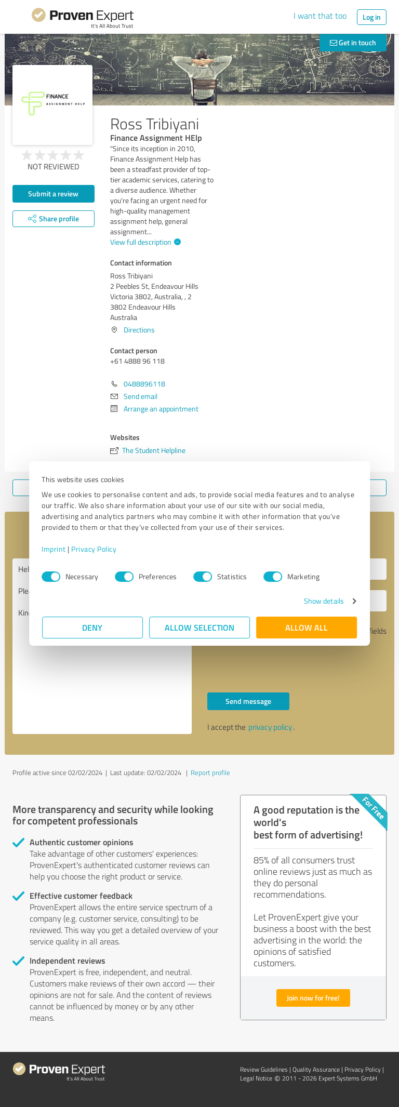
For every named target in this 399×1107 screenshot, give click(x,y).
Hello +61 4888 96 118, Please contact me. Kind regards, (102, 646)
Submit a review (53, 193)
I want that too (320, 15)
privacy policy (270, 727)
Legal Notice (256, 1078)
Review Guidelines (264, 1069)
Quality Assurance (316, 1069)
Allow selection (199, 627)
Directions (139, 330)
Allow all (306, 627)
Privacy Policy (94, 549)
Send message (248, 701)
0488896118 (144, 384)
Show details (323, 601)
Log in (372, 17)
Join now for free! (313, 998)
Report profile (210, 772)
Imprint (54, 549)
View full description (144, 242)
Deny (93, 627)
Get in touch (353, 42)
